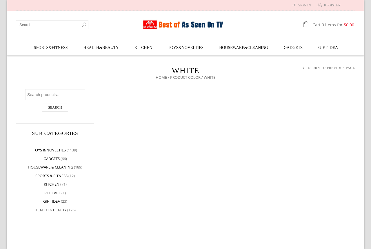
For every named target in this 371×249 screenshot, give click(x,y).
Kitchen (143, 47)
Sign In (304, 5)
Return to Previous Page (330, 67)
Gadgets (293, 47)
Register (332, 5)
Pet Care (52, 192)
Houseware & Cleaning (50, 167)
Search (55, 107)
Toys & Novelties (49, 150)
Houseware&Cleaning (243, 47)
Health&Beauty (101, 47)
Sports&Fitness (51, 47)
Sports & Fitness (51, 175)
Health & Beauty (50, 210)
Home (161, 77)
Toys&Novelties (185, 47)
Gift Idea (328, 47)
